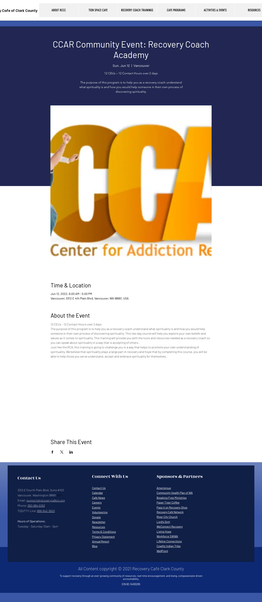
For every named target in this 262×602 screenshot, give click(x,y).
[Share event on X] (62, 452)
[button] (58, 10)
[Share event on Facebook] (52, 452)
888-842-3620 (46, 511)
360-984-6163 (36, 505)
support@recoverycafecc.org (46, 500)
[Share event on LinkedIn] (71, 452)
